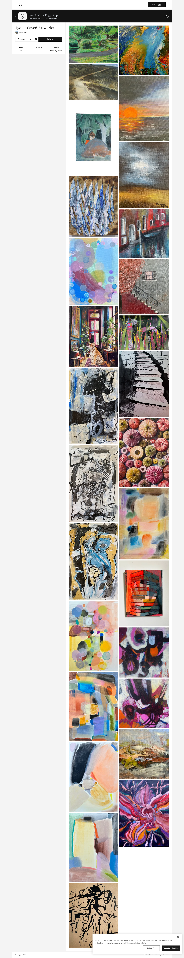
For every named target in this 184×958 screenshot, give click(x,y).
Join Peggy (156, 4)
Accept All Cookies (171, 948)
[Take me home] (21, 4)
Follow (50, 39)
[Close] (178, 937)
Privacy (158, 955)
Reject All (151, 948)
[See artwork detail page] (93, 44)
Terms (151, 955)
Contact (166, 955)
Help (146, 955)
